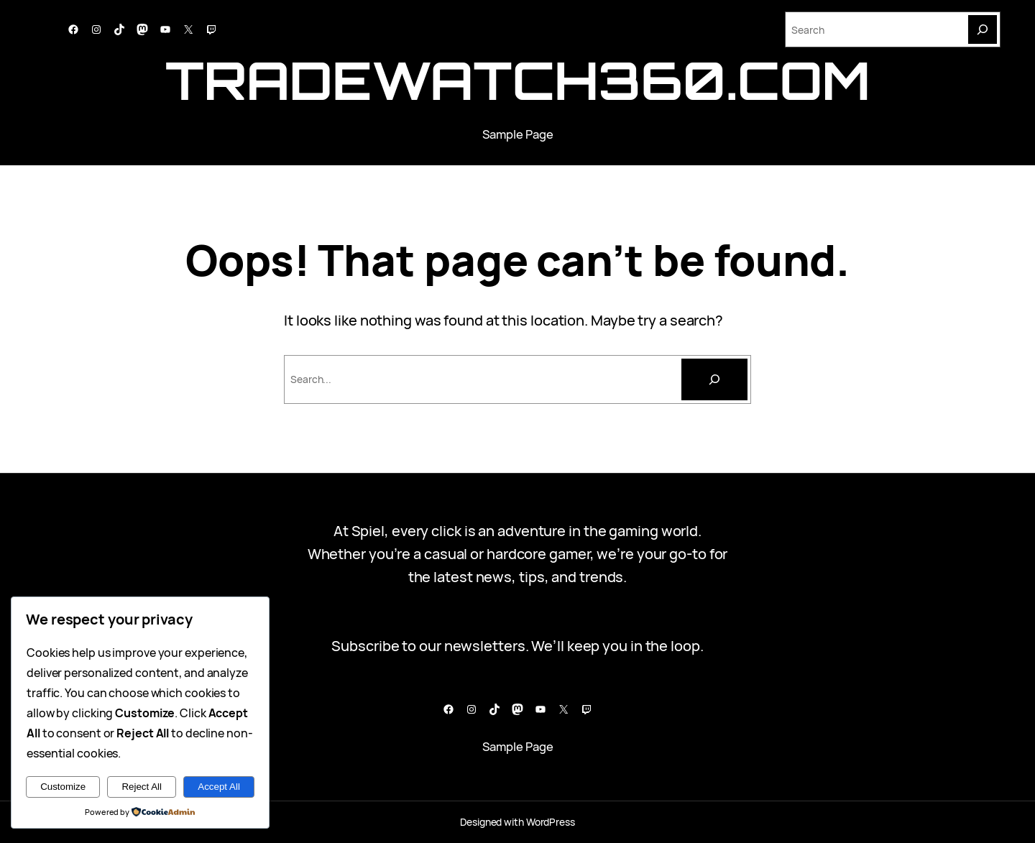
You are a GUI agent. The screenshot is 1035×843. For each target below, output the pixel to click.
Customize (63, 786)
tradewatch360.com (517, 80)
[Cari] (714, 379)
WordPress (550, 822)
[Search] (982, 29)
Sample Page (517, 134)
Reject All (141, 786)
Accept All (219, 786)
